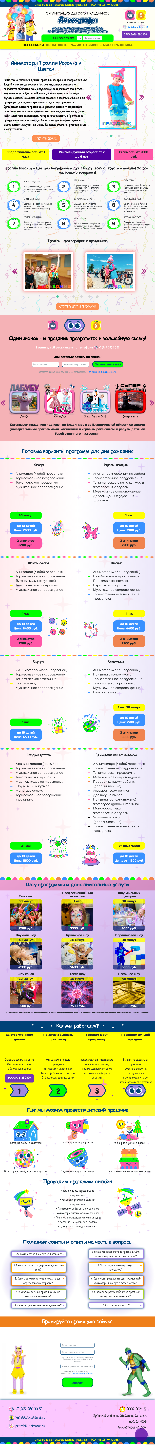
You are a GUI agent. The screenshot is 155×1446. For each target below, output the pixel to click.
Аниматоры (77, 20)
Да (80, 38)
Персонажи (33, 45)
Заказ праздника (116, 45)
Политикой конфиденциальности (102, 371)
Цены (51, 45)
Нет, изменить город (92, 38)
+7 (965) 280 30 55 (138, 27)
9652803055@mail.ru (30, 1416)
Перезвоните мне (108, 363)
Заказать (77, 1382)
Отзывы (90, 45)
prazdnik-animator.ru (30, 1425)
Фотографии (69, 45)
